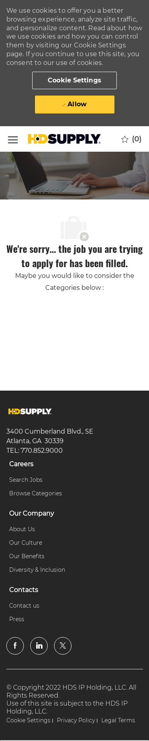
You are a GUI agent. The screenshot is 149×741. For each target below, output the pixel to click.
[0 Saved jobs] (131, 139)
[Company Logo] (65, 139)
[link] (30, 411)
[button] (74, 80)
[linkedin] (39, 646)
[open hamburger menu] (13, 139)
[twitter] (63, 646)
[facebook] (15, 646)
